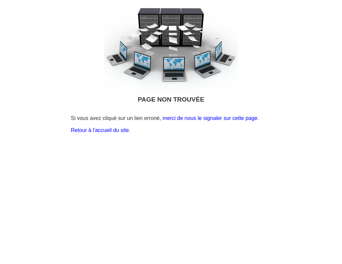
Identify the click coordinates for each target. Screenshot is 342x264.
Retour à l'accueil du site (100, 130)
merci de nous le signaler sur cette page (210, 118)
